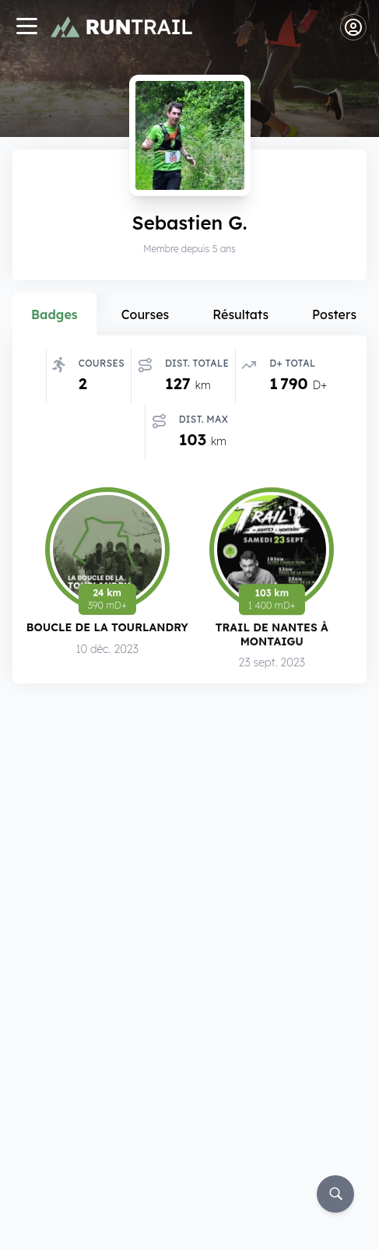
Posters (334, 314)
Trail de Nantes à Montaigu (272, 637)
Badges (54, 314)
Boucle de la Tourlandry (107, 629)
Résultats (240, 314)
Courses (145, 314)
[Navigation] (26, 28)
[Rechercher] (335, 1194)
